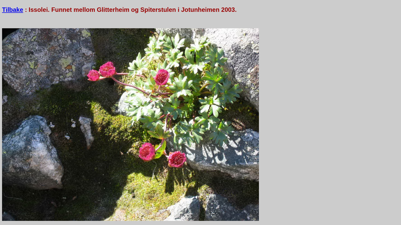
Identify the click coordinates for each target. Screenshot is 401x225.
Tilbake (12, 9)
